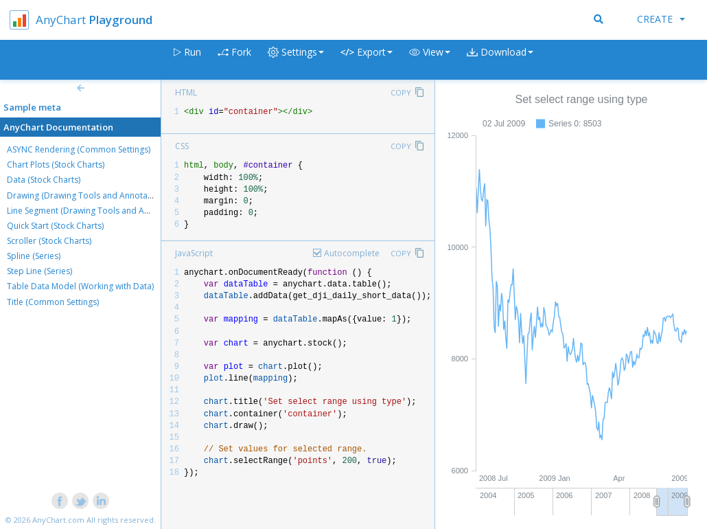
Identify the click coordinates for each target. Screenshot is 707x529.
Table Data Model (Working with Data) (80, 286)
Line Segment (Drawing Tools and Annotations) (97, 210)
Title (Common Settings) (53, 302)
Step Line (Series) (39, 271)
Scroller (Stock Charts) (49, 241)
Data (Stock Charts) (43, 179)
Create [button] (661, 18)
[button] (430, 60)
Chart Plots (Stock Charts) (55, 164)
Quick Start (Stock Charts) (55, 226)
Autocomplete (352, 253)
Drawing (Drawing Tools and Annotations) (88, 195)
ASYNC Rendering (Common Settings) (78, 149)
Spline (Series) (33, 256)
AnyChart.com (58, 520)
